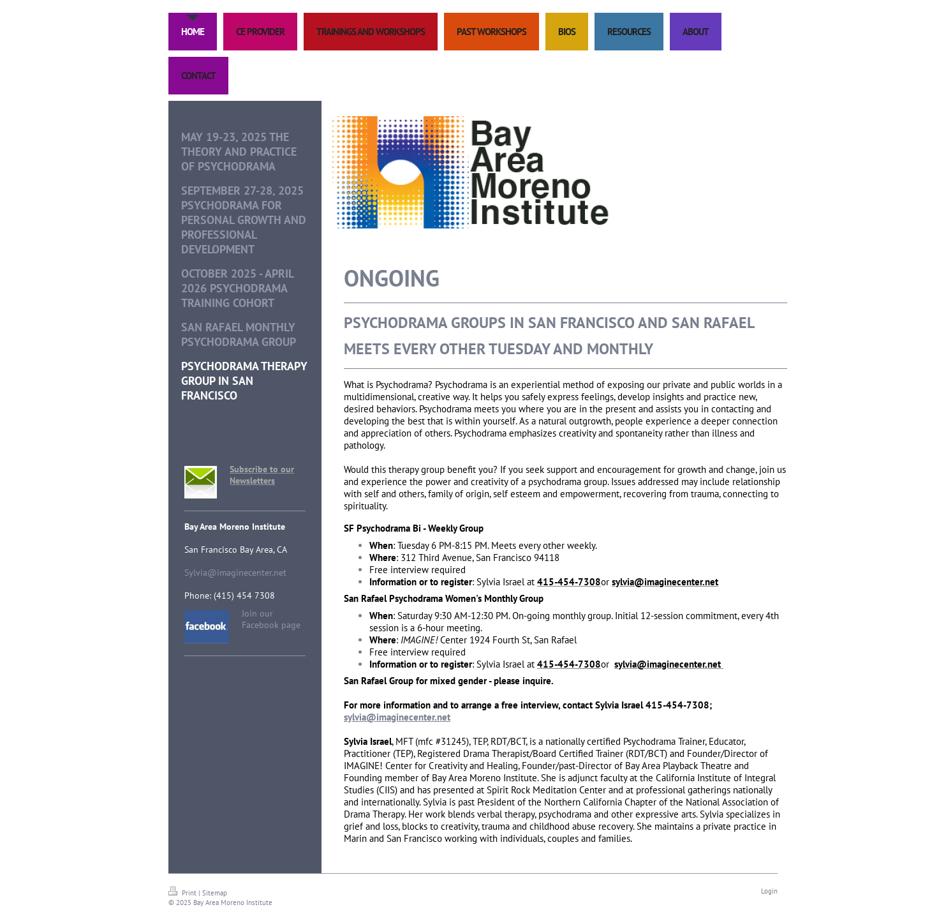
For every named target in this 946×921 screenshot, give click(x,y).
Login (769, 891)
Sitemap (214, 892)
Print (183, 892)
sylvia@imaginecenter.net (397, 717)
